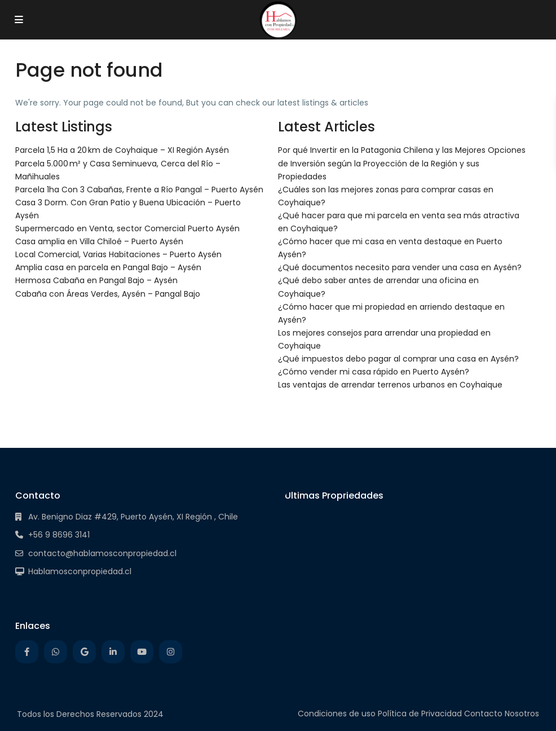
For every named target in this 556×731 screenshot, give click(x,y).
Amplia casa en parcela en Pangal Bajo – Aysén (108, 267)
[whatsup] (55, 651)
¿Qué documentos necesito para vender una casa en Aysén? (400, 267)
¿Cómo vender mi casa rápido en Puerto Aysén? (373, 371)
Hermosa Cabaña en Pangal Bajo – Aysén (96, 280)
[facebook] (26, 651)
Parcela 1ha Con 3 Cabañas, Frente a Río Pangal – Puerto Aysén (139, 189)
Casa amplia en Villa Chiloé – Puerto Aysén (99, 241)
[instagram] (170, 651)
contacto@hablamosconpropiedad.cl (102, 553)
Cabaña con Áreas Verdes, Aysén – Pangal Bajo (107, 294)
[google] (84, 651)
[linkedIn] (113, 651)
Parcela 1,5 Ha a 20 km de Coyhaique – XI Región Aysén (122, 150)
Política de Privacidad (420, 713)
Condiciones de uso (337, 713)
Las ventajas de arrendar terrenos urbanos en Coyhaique (390, 384)
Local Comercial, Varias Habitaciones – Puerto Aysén (118, 254)
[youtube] (141, 651)
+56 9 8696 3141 (59, 534)
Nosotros (522, 713)
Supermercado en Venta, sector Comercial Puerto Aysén (127, 228)
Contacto (483, 713)
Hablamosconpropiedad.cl (79, 571)
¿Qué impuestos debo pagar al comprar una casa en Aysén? (398, 358)
